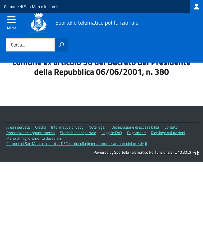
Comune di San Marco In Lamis (31, 6)
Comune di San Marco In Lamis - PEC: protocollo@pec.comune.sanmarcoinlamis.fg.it (76, 143)
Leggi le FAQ (112, 133)
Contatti (171, 127)
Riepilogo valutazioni (168, 133)
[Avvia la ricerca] (61, 44)
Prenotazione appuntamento (30, 133)
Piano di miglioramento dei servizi (34, 138)
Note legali (97, 127)
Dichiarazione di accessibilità (135, 127)
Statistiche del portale (78, 133)
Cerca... (18, 45)
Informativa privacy (67, 127)
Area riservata (18, 127)
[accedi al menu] (11, 21)
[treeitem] (196, 6)
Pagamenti (136, 133)
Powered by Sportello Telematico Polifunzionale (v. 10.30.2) (142, 152)
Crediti (40, 127)
